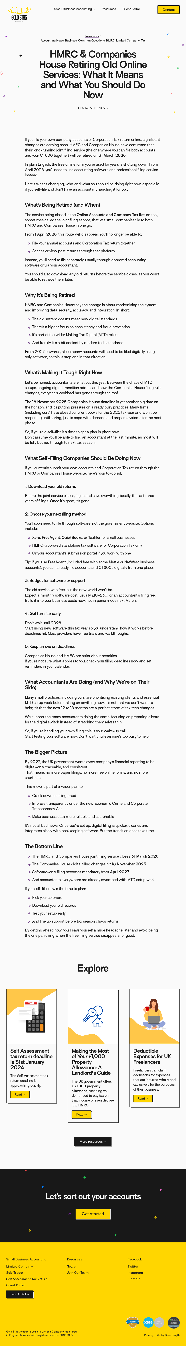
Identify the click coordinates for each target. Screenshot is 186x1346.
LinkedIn (134, 1279)
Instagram (135, 1272)
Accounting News (52, 40)
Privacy (148, 1335)
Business (71, 40)
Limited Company (128, 40)
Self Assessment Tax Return (26, 1279)
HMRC (110, 40)
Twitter (133, 1266)
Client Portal (131, 9)
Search (72, 1266)
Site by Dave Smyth (168, 1335)
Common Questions (91, 40)
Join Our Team (78, 1272)
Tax (143, 40)
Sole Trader (14, 1272)
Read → (20, 1094)
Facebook (135, 1259)
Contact (169, 10)
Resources (109, 9)
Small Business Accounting (73, 9)
